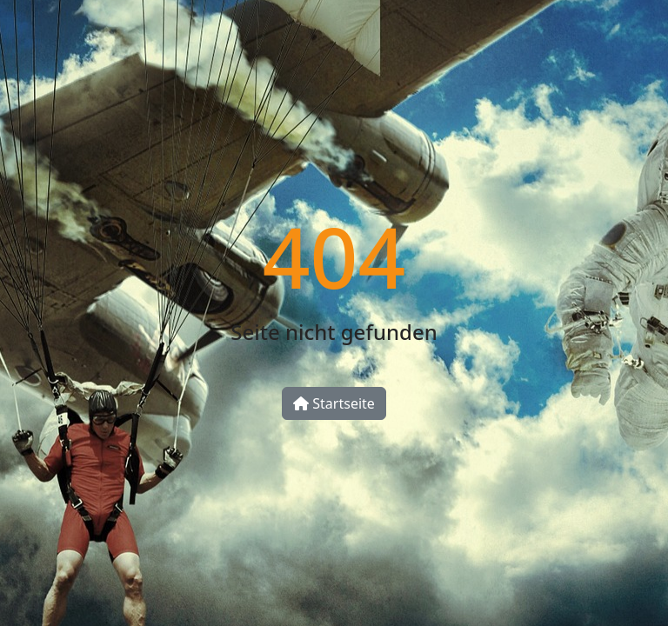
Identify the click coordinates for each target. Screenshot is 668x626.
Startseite (334, 403)
